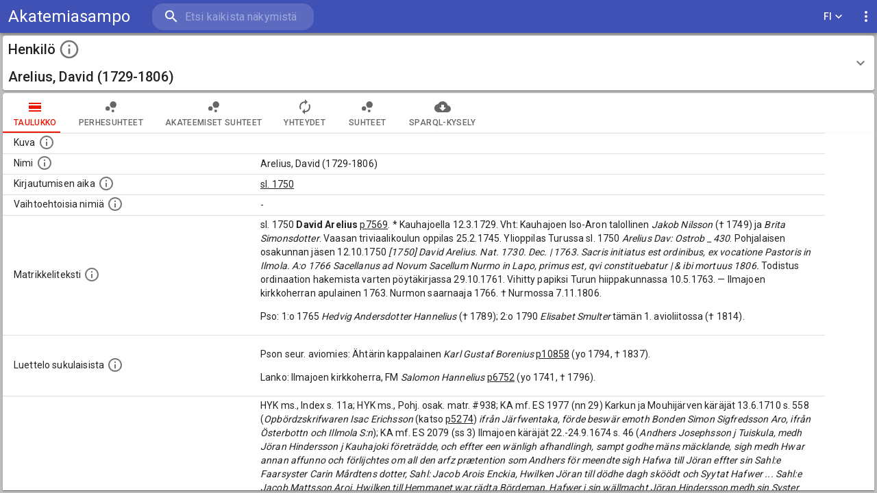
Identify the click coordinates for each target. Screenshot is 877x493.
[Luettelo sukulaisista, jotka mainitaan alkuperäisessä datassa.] (115, 365)
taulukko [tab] (35, 113)
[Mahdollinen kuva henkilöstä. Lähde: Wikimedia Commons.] (47, 142)
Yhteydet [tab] (304, 113)
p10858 (552, 354)
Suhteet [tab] (367, 113)
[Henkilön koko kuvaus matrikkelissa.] (92, 275)
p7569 (374, 224)
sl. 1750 (277, 184)
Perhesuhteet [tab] (111, 113)
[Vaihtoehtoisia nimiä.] (115, 204)
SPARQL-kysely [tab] (442, 113)
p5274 (459, 419)
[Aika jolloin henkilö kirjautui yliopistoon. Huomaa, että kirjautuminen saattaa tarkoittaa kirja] (106, 183)
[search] (233, 16)
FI (833, 16)
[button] (438, 63)
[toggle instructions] (69, 49)
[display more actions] (866, 16)
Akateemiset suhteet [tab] (213, 113)
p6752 (501, 377)
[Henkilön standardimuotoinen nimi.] (44, 163)
